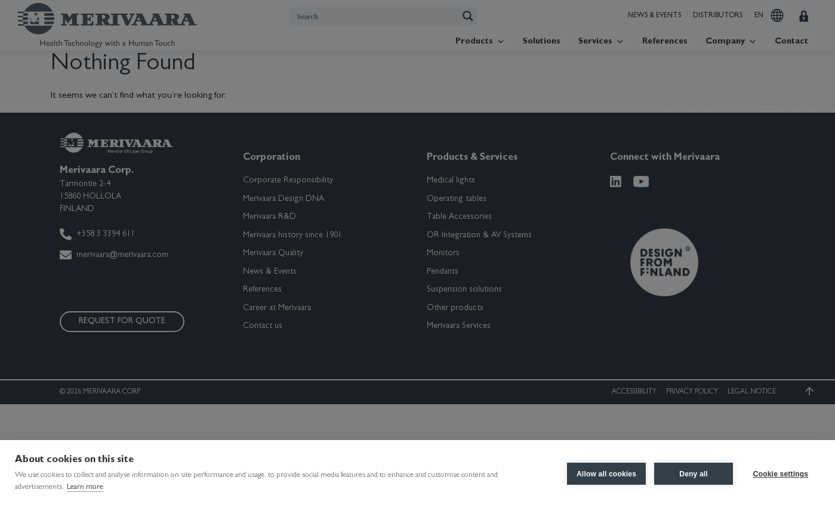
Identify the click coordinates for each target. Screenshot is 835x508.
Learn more (85, 487)
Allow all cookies (606, 474)
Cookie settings (780, 474)
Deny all (693, 474)
